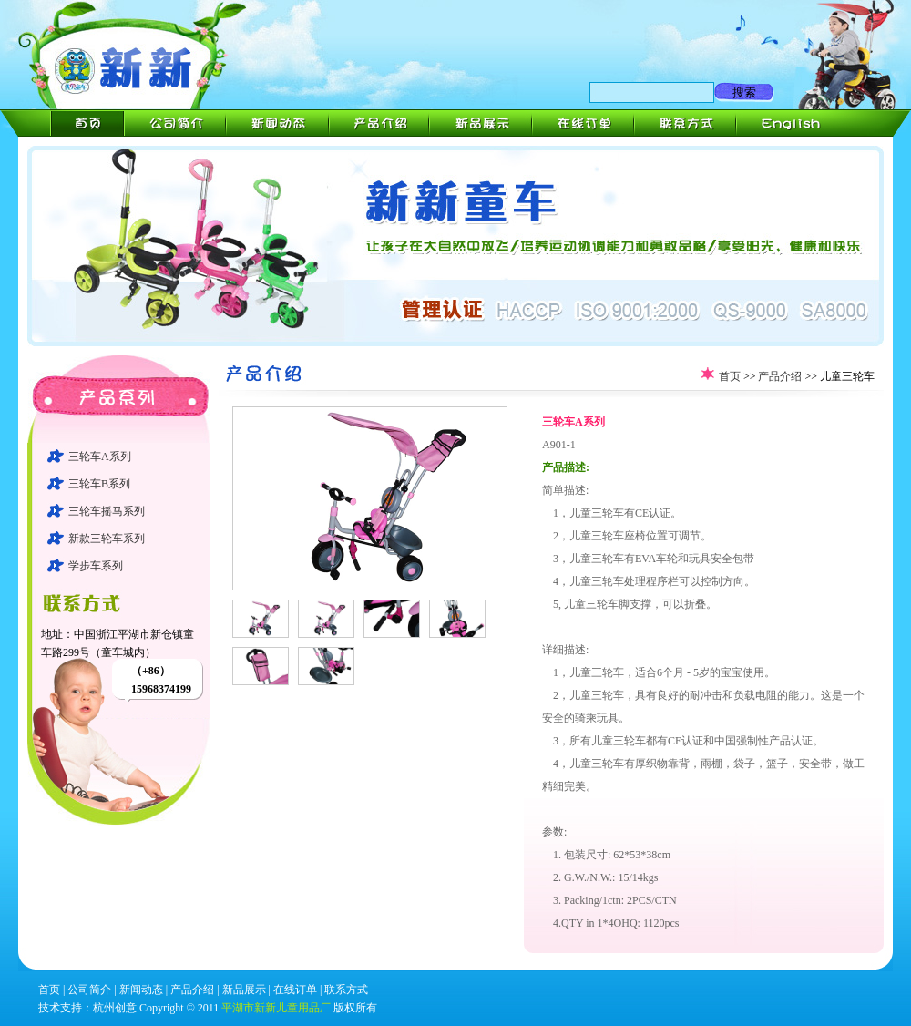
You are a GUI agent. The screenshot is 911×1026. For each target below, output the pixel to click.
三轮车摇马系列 (106, 511)
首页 (730, 376)
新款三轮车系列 (106, 538)
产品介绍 (780, 376)
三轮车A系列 (99, 456)
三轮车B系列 (99, 483)
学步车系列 (95, 565)
